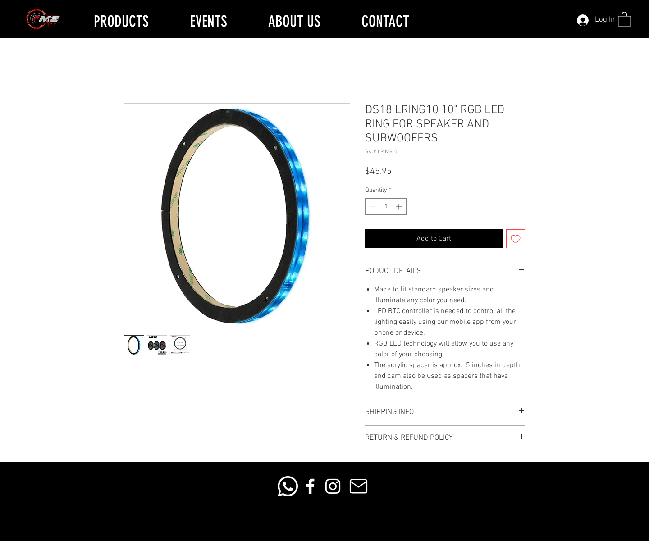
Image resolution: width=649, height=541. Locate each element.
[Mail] (358, 486)
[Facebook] (310, 486)
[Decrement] (372, 206)
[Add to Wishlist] (515, 238)
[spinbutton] (386, 206)
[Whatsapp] (288, 486)
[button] (624, 19)
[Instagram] (333, 486)
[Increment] (399, 206)
